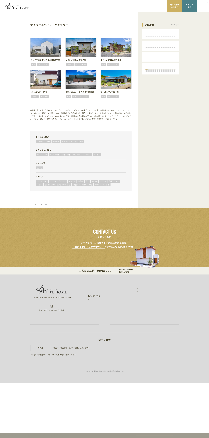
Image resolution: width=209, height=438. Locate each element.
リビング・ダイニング (58, 181)
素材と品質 (93, 347)
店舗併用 (56, 141)
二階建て (40, 141)
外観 (87, 181)
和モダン (97, 155)
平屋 (48, 141)
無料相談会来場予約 (174, 6)
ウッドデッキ (42, 181)
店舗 (81, 141)
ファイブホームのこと (168, 330)
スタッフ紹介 (166, 333)
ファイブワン (165, 354)
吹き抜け (76, 185)
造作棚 (94, 181)
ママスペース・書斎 (102, 185)
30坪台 (39, 168)
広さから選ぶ (41, 163)
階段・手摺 (61, 185)
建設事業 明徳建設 (168, 349)
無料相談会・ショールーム (132, 346)
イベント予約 (189, 6)
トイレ (39, 185)
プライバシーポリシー (168, 343)
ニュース (163, 338)
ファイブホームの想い (96, 335)
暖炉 (84, 185)
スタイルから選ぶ (43, 150)
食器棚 (80, 181)
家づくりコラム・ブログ (131, 352)
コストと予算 (94, 350)
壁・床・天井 (50, 185)
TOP (31, 246)
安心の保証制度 (95, 344)
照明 (90, 185)
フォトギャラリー (42, 246)
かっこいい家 (42, 155)
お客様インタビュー (131, 336)
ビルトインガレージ (69, 141)
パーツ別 (39, 176)
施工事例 (127, 333)
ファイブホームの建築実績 (132, 330)
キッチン (72, 181)
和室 (117, 181)
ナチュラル (77, 155)
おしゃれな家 (55, 155)
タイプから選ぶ (42, 137)
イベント (125, 341)
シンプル (87, 155)
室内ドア (103, 181)
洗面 (111, 181)
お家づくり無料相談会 (68, 375)
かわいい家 (66, 155)
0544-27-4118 (118, 313)
